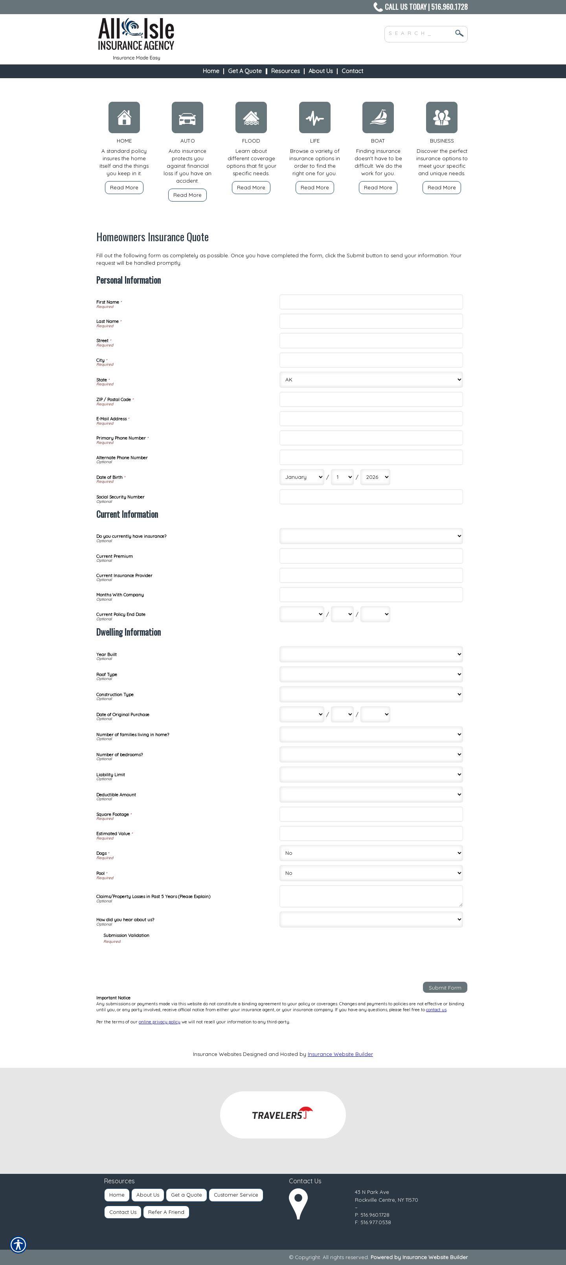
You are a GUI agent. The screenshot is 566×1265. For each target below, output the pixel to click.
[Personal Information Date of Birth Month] (301, 477)
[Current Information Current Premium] (371, 555)
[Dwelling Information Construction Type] (371, 694)
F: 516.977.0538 (373, 1222)
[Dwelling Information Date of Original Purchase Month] (301, 714)
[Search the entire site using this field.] (420, 32)
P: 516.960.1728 (372, 1215)
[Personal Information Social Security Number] (371, 496)
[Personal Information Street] (371, 340)
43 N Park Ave (372, 1192)
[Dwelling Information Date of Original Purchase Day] (342, 714)
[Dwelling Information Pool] (371, 873)
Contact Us (122, 1212)
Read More (124, 187)
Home (117, 1195)
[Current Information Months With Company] (371, 594)
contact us (436, 1009)
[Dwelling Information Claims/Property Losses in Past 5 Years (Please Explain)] (371, 896)
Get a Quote (186, 1195)
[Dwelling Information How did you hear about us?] (371, 919)
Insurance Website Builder (340, 1054)
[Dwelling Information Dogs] (371, 853)
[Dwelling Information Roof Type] (371, 674)
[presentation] (163, 960)
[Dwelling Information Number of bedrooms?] (371, 754)
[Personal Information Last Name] (371, 321)
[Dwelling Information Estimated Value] (371, 833)
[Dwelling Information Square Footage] (371, 814)
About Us (147, 1195)
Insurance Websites (217, 1054)
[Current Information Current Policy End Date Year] (375, 614)
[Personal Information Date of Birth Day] (342, 477)
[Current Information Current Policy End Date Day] (342, 614)
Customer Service (236, 1195)
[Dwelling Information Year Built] (371, 654)
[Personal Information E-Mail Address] (371, 418)
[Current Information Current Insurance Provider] (371, 575)
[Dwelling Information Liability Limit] (371, 774)
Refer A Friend (166, 1212)
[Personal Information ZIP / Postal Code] (371, 399)
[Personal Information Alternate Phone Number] (371, 457)
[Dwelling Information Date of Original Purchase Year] (375, 714)
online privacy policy (159, 1022)
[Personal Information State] (371, 380)
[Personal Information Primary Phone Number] (371, 438)
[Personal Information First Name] (371, 302)
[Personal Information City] (371, 360)
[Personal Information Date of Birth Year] (375, 477)
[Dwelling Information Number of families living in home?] (371, 734)
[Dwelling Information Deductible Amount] (371, 794)
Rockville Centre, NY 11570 (386, 1200)
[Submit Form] (445, 987)
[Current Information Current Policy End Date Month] (301, 614)
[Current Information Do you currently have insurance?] (371, 536)
